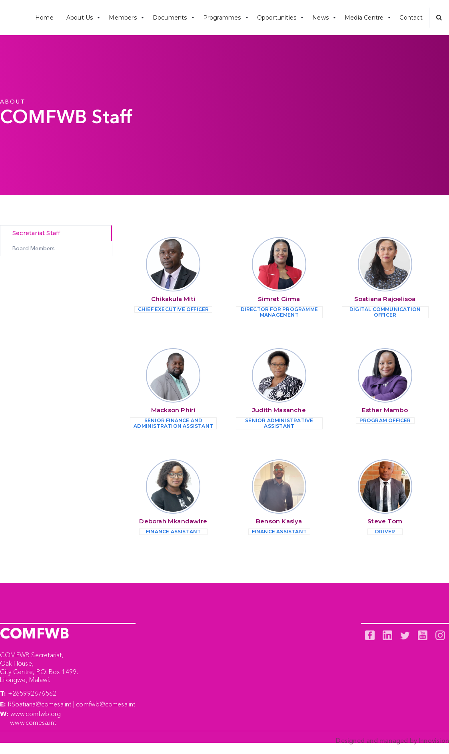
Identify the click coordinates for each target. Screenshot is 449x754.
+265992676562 (32, 693)
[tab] (56, 233)
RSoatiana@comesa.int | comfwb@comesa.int (72, 704)
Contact (410, 17)
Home (44, 17)
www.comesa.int (33, 722)
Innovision (434, 740)
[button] (81, 17)
